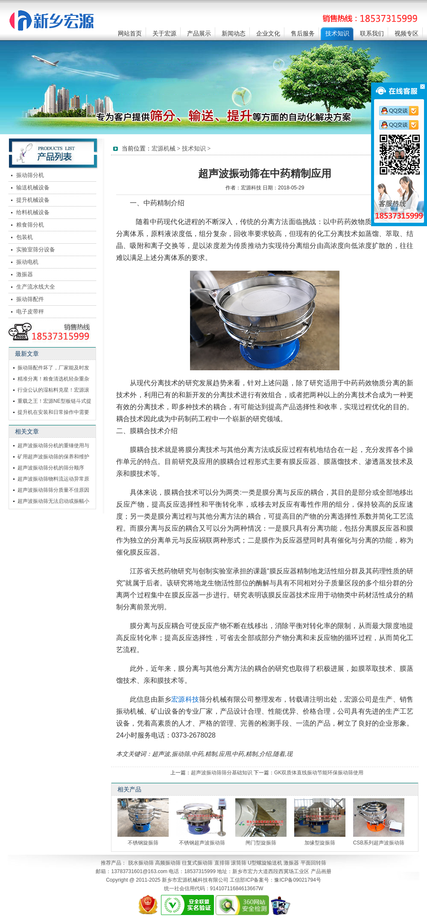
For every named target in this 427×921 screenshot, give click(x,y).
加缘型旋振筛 (319, 843)
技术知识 (337, 33)
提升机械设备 (33, 200)
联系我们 (372, 33)
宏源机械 (163, 148)
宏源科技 (185, 699)
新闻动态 (234, 33)
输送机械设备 (33, 187)
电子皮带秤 (30, 311)
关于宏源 (164, 33)
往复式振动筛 (197, 863)
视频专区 (406, 33)
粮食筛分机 (30, 224)
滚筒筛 (238, 863)
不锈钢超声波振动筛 (202, 843)
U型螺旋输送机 (265, 863)
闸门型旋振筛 (261, 843)
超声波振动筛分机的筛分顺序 (51, 468)
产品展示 (199, 33)
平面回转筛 (313, 863)
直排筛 (222, 863)
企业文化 (268, 33)
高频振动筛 (168, 863)
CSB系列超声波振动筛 (379, 843)
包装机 (24, 237)
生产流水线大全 (35, 286)
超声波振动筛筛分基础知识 (221, 773)
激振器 (24, 274)
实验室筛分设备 (35, 249)
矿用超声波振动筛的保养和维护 (53, 457)
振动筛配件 (30, 299)
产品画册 (321, 871)
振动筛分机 (30, 175)
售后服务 (303, 33)
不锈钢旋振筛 (143, 843)
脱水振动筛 (141, 863)
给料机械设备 (33, 212)
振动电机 (27, 262)
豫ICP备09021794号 (297, 880)
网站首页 (130, 33)
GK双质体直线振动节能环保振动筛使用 (318, 773)
